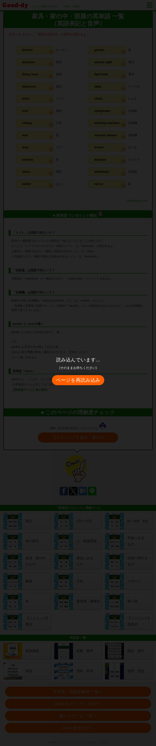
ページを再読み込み (78, 380)
